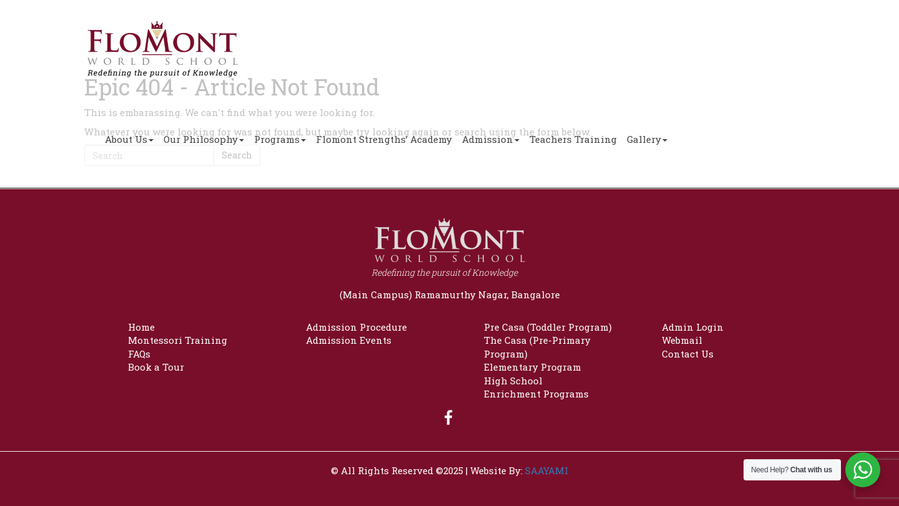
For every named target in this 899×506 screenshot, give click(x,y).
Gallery (647, 139)
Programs (280, 139)
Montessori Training (177, 340)
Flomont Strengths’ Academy (384, 139)
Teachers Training (573, 139)
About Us (129, 139)
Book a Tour (156, 367)
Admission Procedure (356, 327)
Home (141, 327)
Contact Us (688, 354)
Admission (490, 139)
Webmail (682, 340)
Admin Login (693, 327)
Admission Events (348, 340)
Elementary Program (532, 367)
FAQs (139, 354)
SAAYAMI (546, 470)
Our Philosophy (204, 139)
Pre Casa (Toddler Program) (548, 327)
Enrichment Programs (536, 393)
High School (513, 380)
